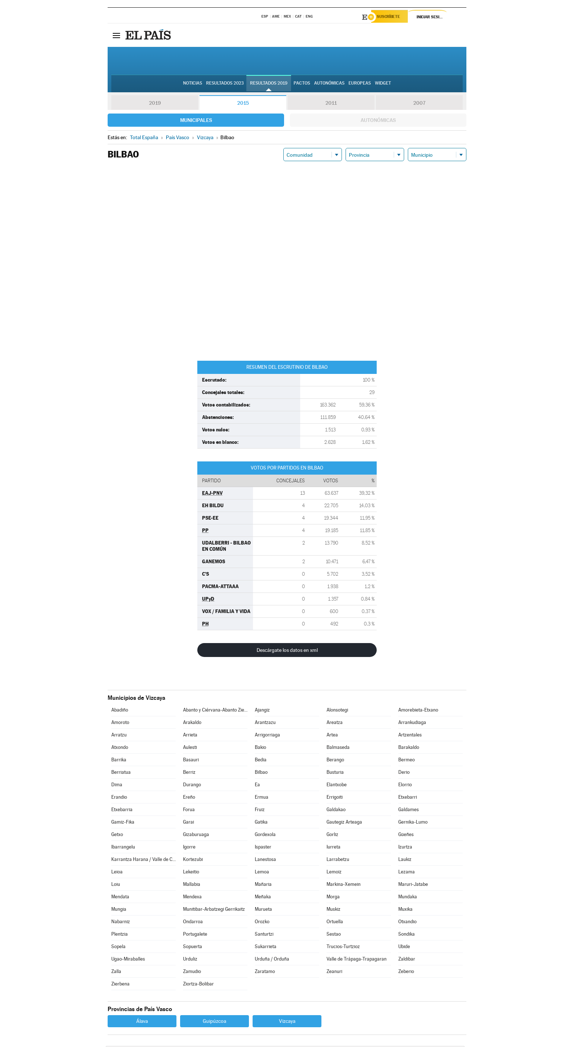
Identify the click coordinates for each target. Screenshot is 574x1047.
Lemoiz (334, 873)
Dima (116, 785)
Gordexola (265, 835)
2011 (331, 104)
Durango (192, 785)
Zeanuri (334, 972)
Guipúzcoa (214, 1022)
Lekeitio (191, 873)
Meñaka (263, 898)
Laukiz (404, 860)
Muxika (405, 910)
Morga (333, 898)
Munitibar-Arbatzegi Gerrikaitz (214, 910)
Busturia (335, 773)
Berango (335, 761)
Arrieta (190, 736)
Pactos (302, 84)
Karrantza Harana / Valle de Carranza (143, 860)
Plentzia (119, 935)
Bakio (260, 748)
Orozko (262, 922)
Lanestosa (265, 860)
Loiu (115, 885)
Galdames (408, 810)
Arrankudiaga (412, 723)
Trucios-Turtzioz (343, 947)
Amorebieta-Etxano (418, 711)
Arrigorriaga (267, 736)
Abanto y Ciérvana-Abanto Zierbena (215, 711)
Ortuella (335, 922)
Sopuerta (192, 947)
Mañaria (263, 885)
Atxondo (119, 748)
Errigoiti (335, 798)
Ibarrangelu (123, 848)
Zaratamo (265, 972)
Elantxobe (337, 785)
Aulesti (190, 748)
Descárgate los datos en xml (287, 651)
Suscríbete (391, 17)
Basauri (191, 761)
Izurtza (405, 848)
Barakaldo (408, 748)
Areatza (335, 723)
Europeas (359, 84)
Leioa (117, 873)
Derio (404, 773)
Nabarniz (120, 922)
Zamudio (192, 972)
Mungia (118, 910)
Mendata (120, 898)
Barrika (118, 761)
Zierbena (120, 985)
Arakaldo (192, 723)
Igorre (189, 848)
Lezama (406, 873)
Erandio (119, 798)
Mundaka (407, 898)
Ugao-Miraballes (128, 960)
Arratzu (119, 736)
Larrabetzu (338, 860)
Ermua (261, 798)
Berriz (189, 773)
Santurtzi (264, 935)
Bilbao (261, 773)
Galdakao (336, 810)
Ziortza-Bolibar (198, 985)
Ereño (189, 798)
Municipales (196, 121)
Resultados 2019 (268, 84)
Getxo (117, 835)
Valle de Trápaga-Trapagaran (357, 960)
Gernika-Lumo (413, 823)
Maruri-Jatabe (413, 885)
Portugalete (195, 935)
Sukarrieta (265, 947)
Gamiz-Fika (122, 823)
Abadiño (119, 711)
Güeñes (406, 835)
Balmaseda (338, 748)
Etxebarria (122, 810)
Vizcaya (287, 1022)
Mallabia (191, 885)
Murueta (263, 910)
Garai (188, 823)
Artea (332, 736)
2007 (419, 104)
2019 (155, 104)
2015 (243, 104)
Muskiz (333, 910)
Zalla (116, 972)
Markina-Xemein (344, 885)
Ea (257, 785)
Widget (383, 84)
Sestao (334, 935)
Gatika (261, 823)
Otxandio (407, 922)
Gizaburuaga (196, 835)
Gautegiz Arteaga (344, 823)
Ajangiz (262, 711)
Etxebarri (407, 798)
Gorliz (332, 835)
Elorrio (405, 785)
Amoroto (120, 723)
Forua (189, 810)
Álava (142, 1022)
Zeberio (406, 972)
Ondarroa (193, 922)
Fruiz (260, 810)
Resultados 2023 (225, 84)
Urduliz (190, 960)
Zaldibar (406, 960)
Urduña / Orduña (272, 960)
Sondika (406, 935)
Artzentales (410, 736)
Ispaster (263, 848)
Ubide (404, 947)
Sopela (118, 947)
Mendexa (192, 898)
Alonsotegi (337, 711)
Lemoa (262, 873)
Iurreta (333, 848)
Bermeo (406, 761)
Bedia (260, 761)
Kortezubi (193, 860)
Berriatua (121, 773)
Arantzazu (265, 723)
